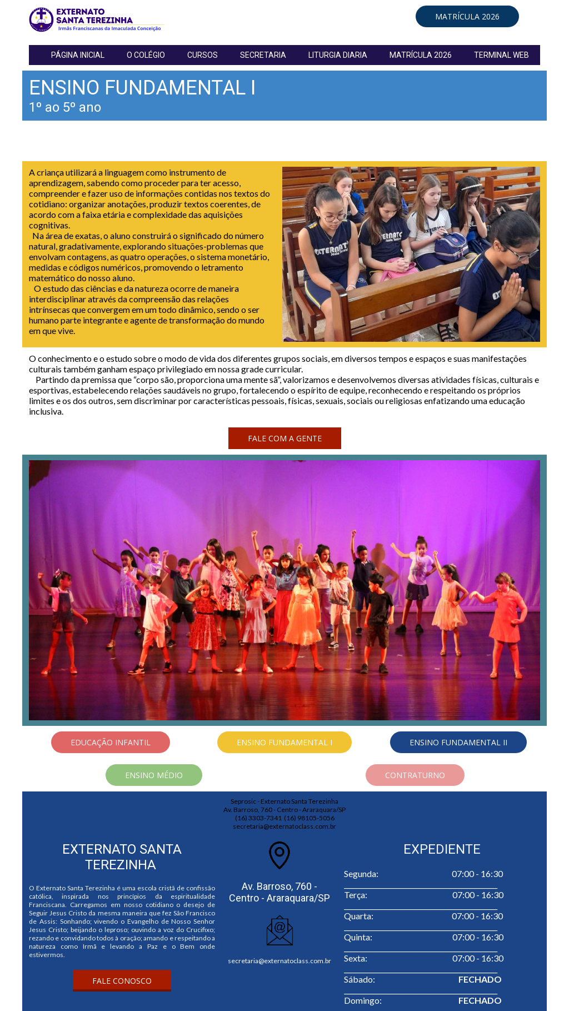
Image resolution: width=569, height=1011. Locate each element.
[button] (467, 16)
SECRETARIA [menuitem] (263, 55)
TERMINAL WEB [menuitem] (501, 55)
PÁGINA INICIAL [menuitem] (77, 55)
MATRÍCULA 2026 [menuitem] (421, 55)
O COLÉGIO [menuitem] (146, 55)
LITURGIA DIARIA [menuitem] (337, 55)
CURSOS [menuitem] (202, 55)
